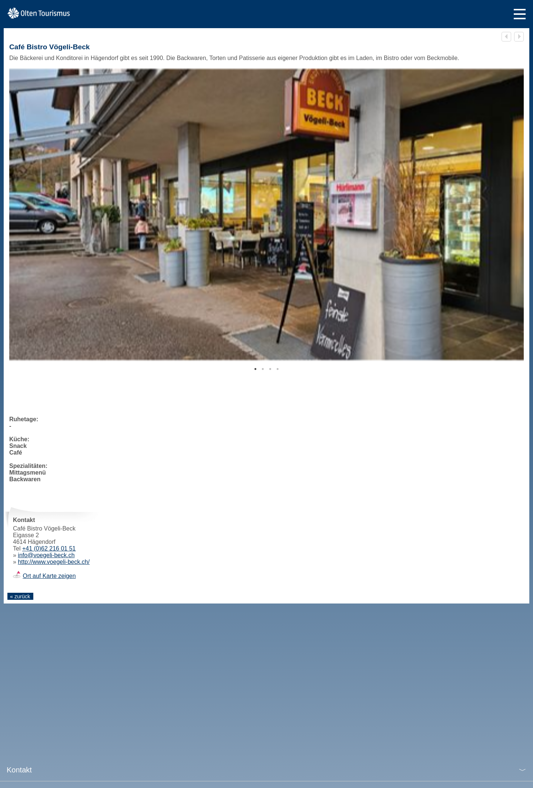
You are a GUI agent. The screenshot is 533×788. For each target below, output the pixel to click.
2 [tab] (262, 369)
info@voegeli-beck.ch (46, 555)
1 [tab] (255, 369)
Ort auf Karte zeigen (49, 576)
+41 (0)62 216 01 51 (49, 548)
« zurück (20, 596)
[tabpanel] (266, 214)
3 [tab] (270, 369)
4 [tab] (277, 369)
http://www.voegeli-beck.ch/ (54, 562)
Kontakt (19, 770)
